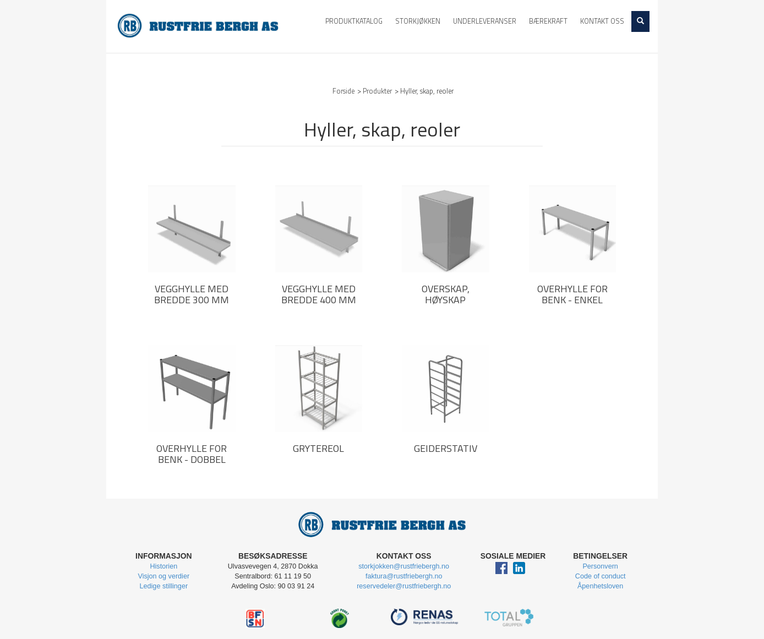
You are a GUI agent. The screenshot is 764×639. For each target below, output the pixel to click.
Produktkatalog (354, 21)
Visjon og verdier (164, 576)
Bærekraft (548, 21)
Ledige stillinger (164, 586)
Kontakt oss (602, 21)
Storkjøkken (417, 21)
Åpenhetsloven (600, 586)
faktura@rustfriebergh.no (404, 576)
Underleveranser (484, 21)
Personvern (600, 566)
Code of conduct (600, 576)
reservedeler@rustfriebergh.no (404, 586)
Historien (163, 566)
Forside (343, 91)
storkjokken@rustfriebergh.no (403, 566)
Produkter (377, 91)
